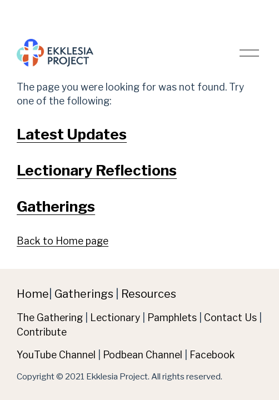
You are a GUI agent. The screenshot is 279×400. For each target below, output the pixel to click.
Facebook (212, 355)
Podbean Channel (142, 355)
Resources (148, 294)
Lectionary (115, 317)
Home (33, 294)
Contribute (42, 332)
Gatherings (56, 206)
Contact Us (230, 317)
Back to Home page (62, 241)
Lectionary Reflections (97, 170)
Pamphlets (172, 317)
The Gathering (50, 317)
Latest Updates (72, 134)
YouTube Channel (56, 355)
